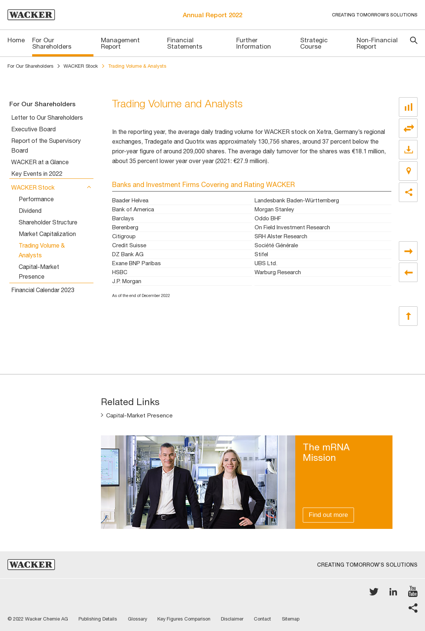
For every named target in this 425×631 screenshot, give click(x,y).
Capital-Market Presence (140, 415)
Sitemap (295, 619)
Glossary (138, 619)
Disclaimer (235, 619)
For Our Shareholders (30, 66)
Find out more (328, 514)
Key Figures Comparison (186, 619)
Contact (266, 619)
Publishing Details (98, 619)
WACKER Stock (81, 66)
